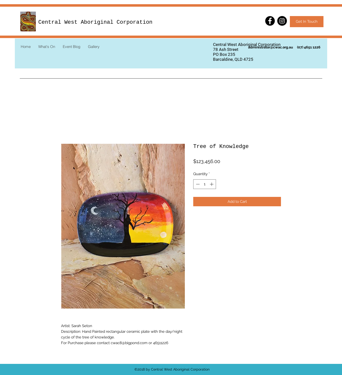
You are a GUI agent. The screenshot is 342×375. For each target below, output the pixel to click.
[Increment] (212, 184)
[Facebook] (270, 21)
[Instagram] (282, 21)
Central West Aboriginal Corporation (95, 22)
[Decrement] (197, 184)
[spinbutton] (205, 184)
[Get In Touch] (306, 21)
